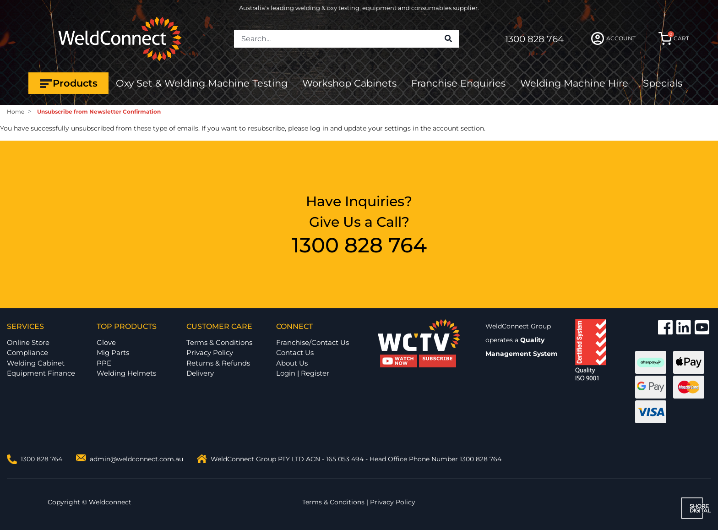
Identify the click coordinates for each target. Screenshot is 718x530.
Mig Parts (113, 352)
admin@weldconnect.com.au (136, 459)
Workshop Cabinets (349, 83)
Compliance (27, 352)
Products (68, 83)
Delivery (200, 373)
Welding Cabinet (36, 363)
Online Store (28, 342)
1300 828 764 (534, 38)
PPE (104, 363)
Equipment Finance (41, 373)
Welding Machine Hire (574, 83)
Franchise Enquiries (458, 83)
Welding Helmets (126, 373)
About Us (292, 363)
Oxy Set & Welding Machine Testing (202, 83)
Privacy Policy (209, 352)
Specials (662, 83)
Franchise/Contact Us (312, 342)
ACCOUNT (613, 38)
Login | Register (302, 373)
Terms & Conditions (219, 342)
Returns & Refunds (218, 363)
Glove (106, 342)
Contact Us (295, 352)
